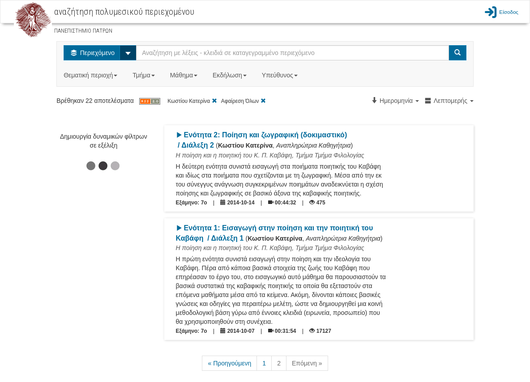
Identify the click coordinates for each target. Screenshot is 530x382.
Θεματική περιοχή (91, 75)
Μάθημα (184, 75)
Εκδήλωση (230, 75)
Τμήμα (144, 75)
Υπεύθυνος (280, 75)
